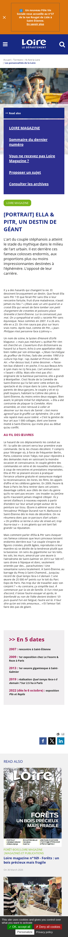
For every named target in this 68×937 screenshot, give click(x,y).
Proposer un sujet (25, 172)
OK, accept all (19, 926)
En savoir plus (35, 24)
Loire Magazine (17, 203)
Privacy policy (44, 932)
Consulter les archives (29, 183)
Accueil (7, 59)
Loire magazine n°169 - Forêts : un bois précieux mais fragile (31, 860)
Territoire (18, 59)
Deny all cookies (48, 926)
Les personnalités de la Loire (20, 62)
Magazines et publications (24, 853)
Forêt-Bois (11, 849)
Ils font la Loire (32, 59)
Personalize (24, 932)
